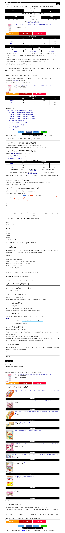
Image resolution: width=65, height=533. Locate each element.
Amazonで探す (12, 33)
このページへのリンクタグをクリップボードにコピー (32, 133)
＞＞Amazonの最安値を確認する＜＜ (15, 158)
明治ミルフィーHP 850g (20, 462)
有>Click (32, 18)
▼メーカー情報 (32, 51)
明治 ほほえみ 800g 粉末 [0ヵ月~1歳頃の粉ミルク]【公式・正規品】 (28, 430)
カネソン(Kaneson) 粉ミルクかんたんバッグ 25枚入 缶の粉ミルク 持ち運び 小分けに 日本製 (33, 24)
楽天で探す (25, 33)
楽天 (12, 41)
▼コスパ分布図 (51, 51)
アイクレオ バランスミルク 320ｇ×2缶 (22, 490)
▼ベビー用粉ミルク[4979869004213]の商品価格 (19, 114)
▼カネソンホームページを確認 (15, 125)
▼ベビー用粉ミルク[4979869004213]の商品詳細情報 (20, 118)
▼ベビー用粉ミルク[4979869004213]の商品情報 (19, 110)
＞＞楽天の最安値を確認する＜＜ (32, 170)
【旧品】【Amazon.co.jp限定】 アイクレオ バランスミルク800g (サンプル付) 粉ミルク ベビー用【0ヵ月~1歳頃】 (36, 444)
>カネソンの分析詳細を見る (32, 22)
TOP (7, 2)
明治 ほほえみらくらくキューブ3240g (22, 422)
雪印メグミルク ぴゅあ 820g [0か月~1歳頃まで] (24, 476)
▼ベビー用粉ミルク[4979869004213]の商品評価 (19, 112)
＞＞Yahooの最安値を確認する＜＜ (32, 173)
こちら (22, 135)
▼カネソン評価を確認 (12, 127)
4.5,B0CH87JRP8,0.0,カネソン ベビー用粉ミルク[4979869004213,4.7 (24, 518)
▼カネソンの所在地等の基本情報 (15, 120)
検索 (58, 4)
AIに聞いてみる (9, 361)
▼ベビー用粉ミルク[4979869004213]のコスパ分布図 (20, 116)
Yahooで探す (39, 33)
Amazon (12, 40)
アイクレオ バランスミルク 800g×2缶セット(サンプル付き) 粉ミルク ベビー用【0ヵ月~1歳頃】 (34, 400)
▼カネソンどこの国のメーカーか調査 (16, 122)
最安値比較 (32, 398)
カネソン (17, 2)
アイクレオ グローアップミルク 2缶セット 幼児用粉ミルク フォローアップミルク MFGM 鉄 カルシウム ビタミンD (37, 455)
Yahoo (11, 43)
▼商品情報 (14, 51)
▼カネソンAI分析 (11, 129)
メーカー (12, 2)
